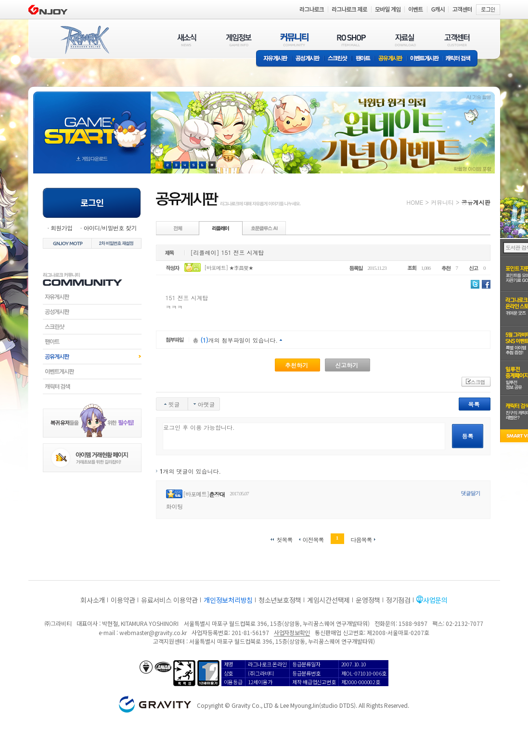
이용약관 (123, 600)
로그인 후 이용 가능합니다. (304, 436)
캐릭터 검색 (461, 59)
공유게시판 (390, 59)
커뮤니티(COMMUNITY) (294, 39)
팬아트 (363, 59)
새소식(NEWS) (187, 39)
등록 (468, 436)
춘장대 (217, 494)
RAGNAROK (84, 40)
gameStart (92, 124)
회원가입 (62, 228)
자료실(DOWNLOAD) (405, 39)
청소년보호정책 (279, 600)
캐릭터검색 (92, 386)
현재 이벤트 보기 (212, 165)
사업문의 (435, 600)
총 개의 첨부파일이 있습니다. (235, 340)
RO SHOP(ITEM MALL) (351, 39)
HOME (415, 202)
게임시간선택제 (328, 600)
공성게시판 (308, 59)
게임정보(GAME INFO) (239, 39)
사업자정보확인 (292, 632)
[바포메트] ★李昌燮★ (228, 267)
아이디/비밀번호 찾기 (109, 228)
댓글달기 (470, 493)
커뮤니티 (442, 202)
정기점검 (398, 600)
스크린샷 (338, 59)
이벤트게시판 (425, 59)
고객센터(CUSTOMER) (457, 39)
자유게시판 (274, 59)
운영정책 (368, 600)
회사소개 (92, 600)
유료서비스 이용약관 (169, 600)
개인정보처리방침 (228, 600)
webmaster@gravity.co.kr (153, 632)
